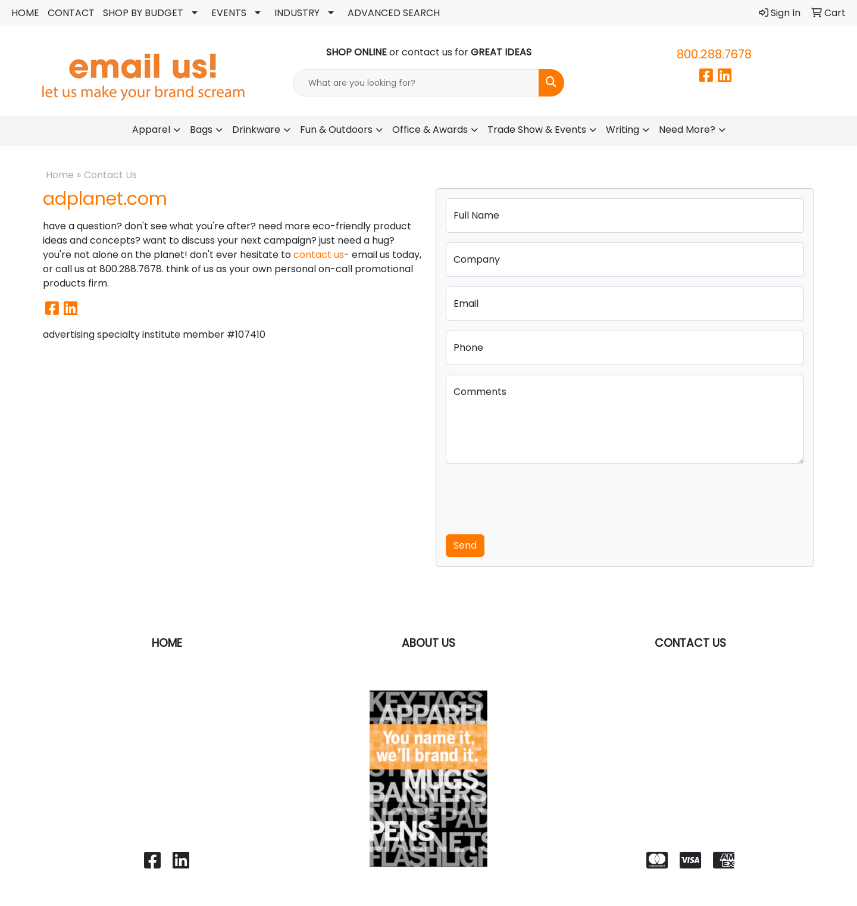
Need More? (687, 129)
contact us (318, 254)
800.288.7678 (714, 54)
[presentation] (536, 497)
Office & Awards (430, 129)
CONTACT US (690, 643)
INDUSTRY (297, 13)
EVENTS (228, 13)
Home (60, 175)
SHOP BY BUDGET (143, 13)
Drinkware (256, 129)
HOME (25, 13)
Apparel (151, 129)
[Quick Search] (416, 82)
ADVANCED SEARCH (394, 13)
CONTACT (71, 13)
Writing (622, 129)
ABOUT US (428, 643)
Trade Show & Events (536, 129)
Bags (201, 129)
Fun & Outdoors (336, 129)
